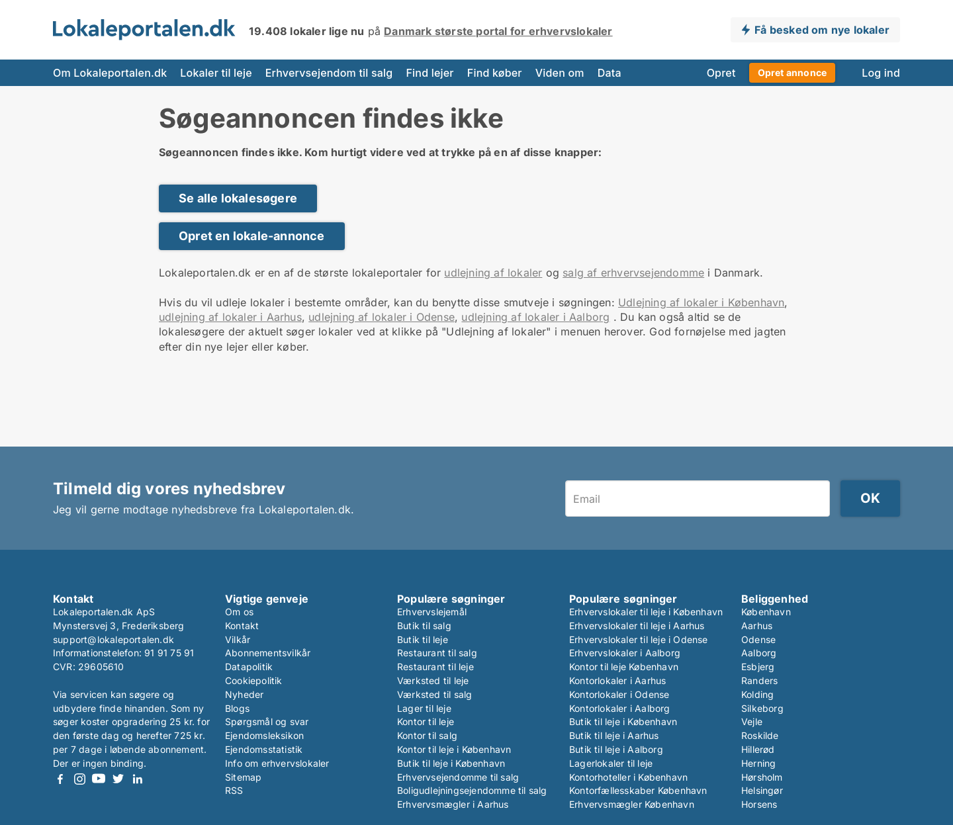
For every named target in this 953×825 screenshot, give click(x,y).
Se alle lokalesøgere (238, 198)
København (766, 611)
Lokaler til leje (215, 72)
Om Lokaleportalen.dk (110, 72)
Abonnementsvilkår (267, 652)
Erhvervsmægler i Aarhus (453, 804)
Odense (758, 639)
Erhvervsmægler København (631, 804)
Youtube (98, 779)
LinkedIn (137, 779)
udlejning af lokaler (493, 272)
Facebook (60, 779)
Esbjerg (757, 666)
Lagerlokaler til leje (611, 763)
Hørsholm (762, 777)
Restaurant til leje (435, 666)
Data (609, 72)
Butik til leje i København (451, 763)
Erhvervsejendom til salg (329, 72)
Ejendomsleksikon (264, 735)
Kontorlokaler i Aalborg (619, 708)
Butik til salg (424, 625)
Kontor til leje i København (454, 749)
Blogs (237, 708)
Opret (721, 72)
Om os (239, 611)
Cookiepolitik (254, 680)
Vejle (751, 721)
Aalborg (758, 652)
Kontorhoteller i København (628, 777)
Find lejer (429, 72)
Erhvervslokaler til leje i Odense (638, 639)
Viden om (559, 72)
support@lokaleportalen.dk (113, 639)
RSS (234, 790)
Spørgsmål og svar (266, 721)
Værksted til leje (433, 680)
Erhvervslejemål (432, 611)
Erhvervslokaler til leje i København (646, 611)
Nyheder (244, 694)
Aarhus (756, 625)
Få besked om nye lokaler (821, 29)
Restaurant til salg (437, 652)
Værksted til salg (434, 694)
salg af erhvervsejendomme (633, 272)
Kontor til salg (427, 735)
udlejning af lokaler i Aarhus (230, 317)
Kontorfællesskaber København (638, 790)
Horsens (759, 804)
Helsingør (762, 790)
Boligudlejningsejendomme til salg (472, 790)
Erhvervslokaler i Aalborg (624, 652)
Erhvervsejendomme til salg (458, 777)
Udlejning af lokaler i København (701, 302)
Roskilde (760, 735)
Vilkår (237, 639)
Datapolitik (249, 666)
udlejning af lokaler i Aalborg (535, 317)
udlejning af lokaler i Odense (381, 317)
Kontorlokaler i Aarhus (617, 680)
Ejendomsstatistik (263, 749)
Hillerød (758, 749)
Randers (759, 680)
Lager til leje (424, 708)
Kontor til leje (425, 721)
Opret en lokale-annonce (252, 236)
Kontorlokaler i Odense (619, 694)
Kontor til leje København (623, 666)
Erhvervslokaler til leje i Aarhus (637, 625)
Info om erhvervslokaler (277, 763)
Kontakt (242, 625)
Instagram (79, 779)
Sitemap (243, 777)
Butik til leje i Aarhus (614, 735)
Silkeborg (762, 708)
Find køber (494, 72)
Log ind (881, 72)
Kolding (757, 694)
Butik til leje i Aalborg (616, 749)
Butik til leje (422, 639)
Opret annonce (792, 72)
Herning (758, 763)
